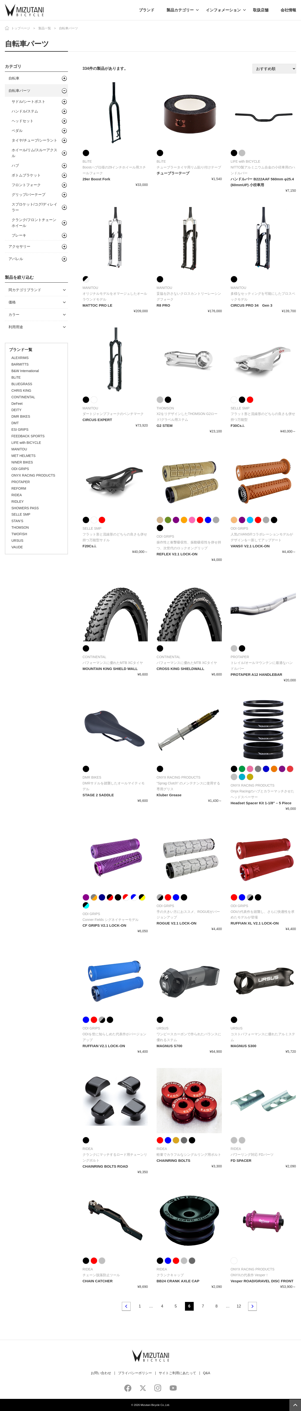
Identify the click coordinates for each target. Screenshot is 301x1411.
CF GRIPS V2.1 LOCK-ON (104, 925)
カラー (13, 314)
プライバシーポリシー (135, 1373)
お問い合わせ (101, 1373)
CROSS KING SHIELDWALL (180, 669)
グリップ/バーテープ (28, 194)
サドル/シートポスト (28, 101)
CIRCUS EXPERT (97, 420)
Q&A (206, 1373)
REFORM (18, 488)
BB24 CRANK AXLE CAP (178, 1281)
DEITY (16, 410)
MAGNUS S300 (243, 1046)
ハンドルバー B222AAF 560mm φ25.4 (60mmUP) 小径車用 (262, 182)
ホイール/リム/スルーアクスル (34, 153)
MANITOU (19, 449)
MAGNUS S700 (169, 1046)
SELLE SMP (20, 514)
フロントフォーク (26, 185)
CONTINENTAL (23, 397)
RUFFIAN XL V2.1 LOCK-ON (255, 923)
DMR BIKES (20, 416)
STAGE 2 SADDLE (98, 795)
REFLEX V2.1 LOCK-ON (177, 554)
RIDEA (16, 495)
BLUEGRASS (21, 384)
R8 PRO (163, 305)
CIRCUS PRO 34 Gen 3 (251, 305)
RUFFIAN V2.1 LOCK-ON (104, 1046)
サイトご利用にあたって (177, 1373)
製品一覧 (44, 28)
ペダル (17, 130)
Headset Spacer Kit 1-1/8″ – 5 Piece (261, 803)
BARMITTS (20, 364)
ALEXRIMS (20, 358)
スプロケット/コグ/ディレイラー (34, 207)
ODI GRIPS (20, 469)
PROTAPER (20, 482)
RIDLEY (17, 501)
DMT (15, 423)
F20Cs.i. (90, 546)
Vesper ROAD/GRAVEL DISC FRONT (262, 1281)
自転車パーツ (19, 90)
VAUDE (17, 547)
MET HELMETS (23, 456)
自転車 (13, 78)
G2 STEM (165, 425)
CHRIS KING (21, 390)
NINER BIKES (22, 462)
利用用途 (15, 327)
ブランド (146, 10)
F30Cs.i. (238, 425)
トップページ (20, 28)
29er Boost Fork (96, 179)
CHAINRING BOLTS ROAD (105, 1166)
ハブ (15, 165)
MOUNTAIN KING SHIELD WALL (110, 669)
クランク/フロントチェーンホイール (34, 223)
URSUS (17, 540)
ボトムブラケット (26, 175)
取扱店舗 (260, 10)
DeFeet (17, 404)
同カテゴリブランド (24, 290)
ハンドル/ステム (25, 111)
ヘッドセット (22, 121)
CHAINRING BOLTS (173, 1160)
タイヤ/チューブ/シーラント (34, 140)
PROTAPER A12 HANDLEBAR (256, 674)
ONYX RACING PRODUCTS (33, 475)
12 (239, 1306)
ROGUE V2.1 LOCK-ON (176, 923)
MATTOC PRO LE (97, 305)
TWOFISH (19, 534)
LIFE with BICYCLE (26, 443)
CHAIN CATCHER (98, 1281)
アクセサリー (19, 246)
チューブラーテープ (173, 173)
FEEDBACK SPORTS (28, 436)
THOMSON (20, 527)
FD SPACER (241, 1160)
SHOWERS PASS (25, 508)
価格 (12, 302)
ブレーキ (19, 235)
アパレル (15, 259)
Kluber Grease (169, 795)
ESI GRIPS (19, 429)
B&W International (25, 371)
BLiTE (16, 377)
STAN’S (17, 521)
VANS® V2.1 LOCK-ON (250, 546)
